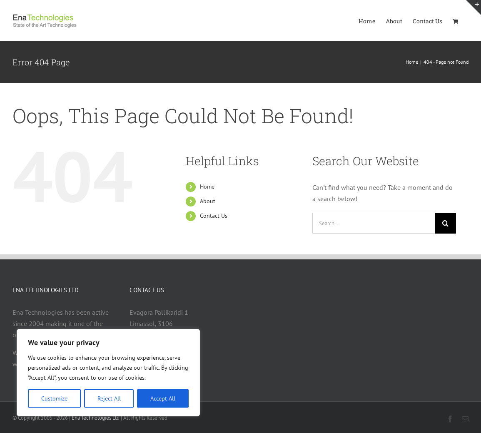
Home (207, 186)
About (207, 201)
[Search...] (373, 223)
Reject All (109, 398)
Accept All (162, 398)
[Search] (445, 223)
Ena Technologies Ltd (96, 417)
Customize (54, 398)
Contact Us (213, 215)
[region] (108, 372)
